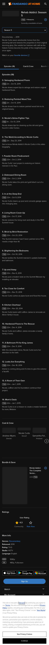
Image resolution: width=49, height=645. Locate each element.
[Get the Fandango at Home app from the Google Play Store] (25, 573)
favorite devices (21, 55)
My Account (9, 595)
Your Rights (41, 610)
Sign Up (24, 581)
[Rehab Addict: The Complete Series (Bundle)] (38, 471)
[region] (24, 620)
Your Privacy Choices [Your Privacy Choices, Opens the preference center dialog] (24, 634)
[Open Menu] (4, 4)
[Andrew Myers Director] (9, 441)
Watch (7, 589)
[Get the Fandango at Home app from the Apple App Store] (9, 573)
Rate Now (31, 526)
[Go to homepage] (24, 3)
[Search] (45, 3)
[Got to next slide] (46, 441)
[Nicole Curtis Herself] (24, 441)
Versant (22, 603)
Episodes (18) (9, 66)
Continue (24, 641)
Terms (7, 605)
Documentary (14, 541)
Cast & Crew (28, 66)
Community (18, 526)
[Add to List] (45, 19)
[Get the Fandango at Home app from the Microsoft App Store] (40, 573)
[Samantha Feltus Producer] (39, 441)
